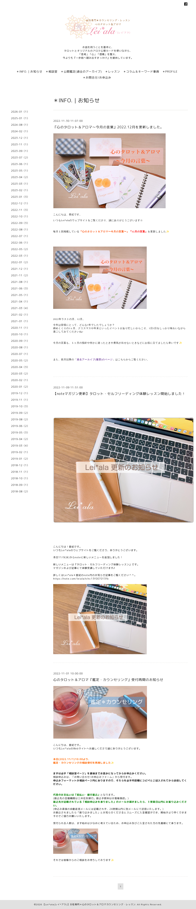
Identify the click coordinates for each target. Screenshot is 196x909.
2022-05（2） (20, 249)
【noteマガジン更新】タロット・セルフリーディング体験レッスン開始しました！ (119, 393)
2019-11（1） (20, 399)
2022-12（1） (20, 203)
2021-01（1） (20, 321)
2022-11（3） (20, 210)
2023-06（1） (20, 164)
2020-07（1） (20, 354)
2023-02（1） (20, 190)
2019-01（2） (20, 458)
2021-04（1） (20, 301)
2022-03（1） (20, 255)
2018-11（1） (20, 471)
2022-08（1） (20, 229)
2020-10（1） (20, 334)
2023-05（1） (20, 170)
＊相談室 (51, 72)
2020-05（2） (20, 360)
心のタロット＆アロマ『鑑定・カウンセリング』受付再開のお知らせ (108, 679)
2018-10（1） (20, 478)
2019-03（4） (20, 445)
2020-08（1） (20, 347)
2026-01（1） (20, 111)
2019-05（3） (20, 432)
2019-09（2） (20, 413)
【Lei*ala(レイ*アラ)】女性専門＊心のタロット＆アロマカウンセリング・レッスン (89, 904)
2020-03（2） (20, 373)
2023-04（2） (20, 177)
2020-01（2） (20, 386)
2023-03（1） (20, 183)
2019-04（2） (20, 439)
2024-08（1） (20, 124)
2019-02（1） (20, 452)
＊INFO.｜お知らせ (29, 72)
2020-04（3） (20, 367)
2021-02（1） (20, 314)
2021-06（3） (20, 288)
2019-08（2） (20, 419)
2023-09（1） (20, 151)
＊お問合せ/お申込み (97, 78)
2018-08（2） (20, 491)
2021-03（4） (20, 308)
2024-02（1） (20, 131)
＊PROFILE (169, 72)
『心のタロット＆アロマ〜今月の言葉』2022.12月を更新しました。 (108, 127)
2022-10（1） (20, 216)
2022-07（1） (20, 236)
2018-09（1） (20, 485)
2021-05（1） (20, 295)
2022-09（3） (20, 223)
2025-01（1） (20, 118)
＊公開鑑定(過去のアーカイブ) (81, 72)
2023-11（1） (20, 144)
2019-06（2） (20, 426)
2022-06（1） (20, 242)
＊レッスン (112, 72)
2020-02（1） (20, 380)
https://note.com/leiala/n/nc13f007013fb (81, 578)
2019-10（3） (20, 406)
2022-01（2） (20, 262)
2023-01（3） (20, 196)
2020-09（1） (20, 341)
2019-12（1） (20, 393)
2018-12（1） (20, 465)
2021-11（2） (20, 275)
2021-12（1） (20, 269)
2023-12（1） (20, 138)
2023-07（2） (20, 157)
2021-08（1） (20, 282)
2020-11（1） (20, 327)
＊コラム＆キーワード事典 (141, 72)
